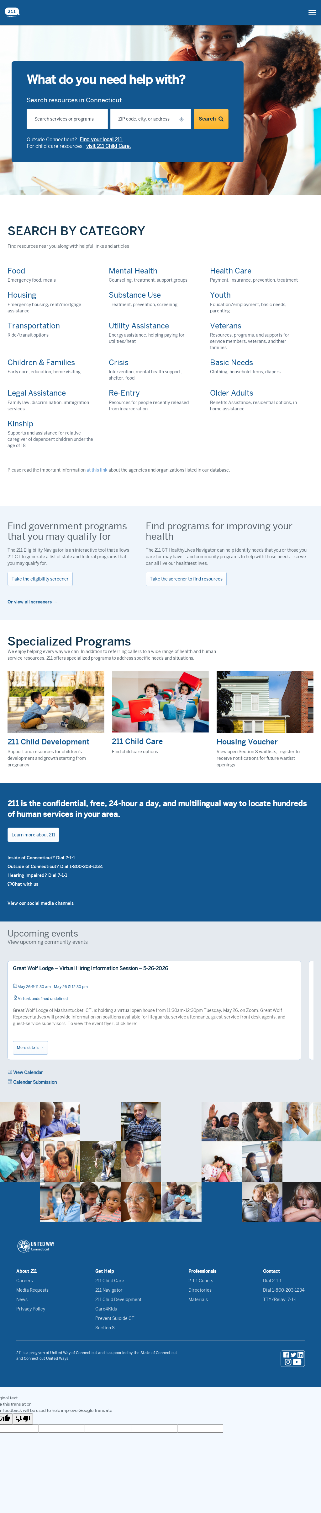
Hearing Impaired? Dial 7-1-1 (37, 875)
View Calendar (25, 1072)
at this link (97, 470)
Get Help (104, 1271)
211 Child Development (118, 1299)
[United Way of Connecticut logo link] (160, 1246)
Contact (271, 1271)
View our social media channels (41, 903)
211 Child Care (109, 1280)
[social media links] (293, 1358)
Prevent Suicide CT (114, 1318)
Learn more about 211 (33, 834)
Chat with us (23, 884)
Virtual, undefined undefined (40, 998)
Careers (24, 1280)
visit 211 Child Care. (108, 146)
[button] (181, 119)
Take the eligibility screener (40, 578)
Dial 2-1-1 (272, 1280)
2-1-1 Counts (200, 1280)
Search (211, 119)
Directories (200, 1290)
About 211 (26, 1271)
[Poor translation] (23, 1418)
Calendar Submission (32, 1082)
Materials (198, 1299)
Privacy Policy (30, 1308)
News (22, 1299)
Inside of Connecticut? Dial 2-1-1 (41, 857)
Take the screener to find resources (186, 578)
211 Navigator (109, 1290)
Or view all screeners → (32, 601)
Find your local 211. (101, 140)
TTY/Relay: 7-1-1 (280, 1299)
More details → (30, 1048)
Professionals (202, 1271)
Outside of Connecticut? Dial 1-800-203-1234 (55, 866)
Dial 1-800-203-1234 (284, 1290)
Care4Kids (106, 1308)
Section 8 (105, 1327)
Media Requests (32, 1290)
